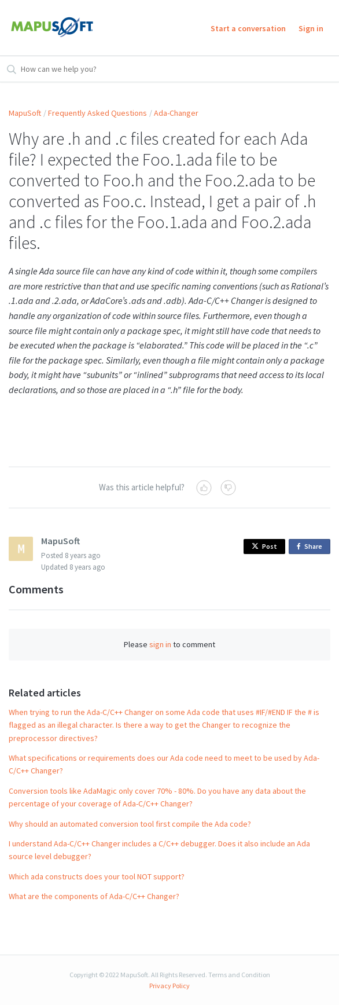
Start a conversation (248, 28)
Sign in (311, 28)
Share (311, 547)
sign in (160, 644)
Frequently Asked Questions (97, 113)
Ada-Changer (176, 113)
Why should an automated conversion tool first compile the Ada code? (130, 824)
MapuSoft (25, 113)
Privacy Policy (169, 985)
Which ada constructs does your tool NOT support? (97, 876)
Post (264, 546)
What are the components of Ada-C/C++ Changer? (94, 896)
